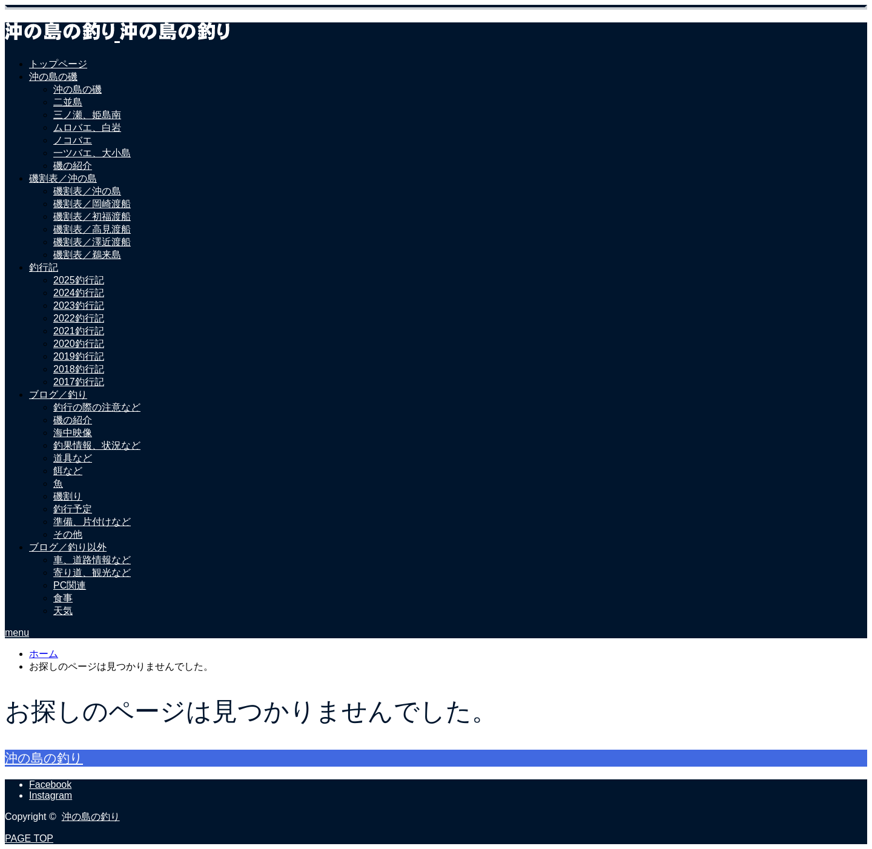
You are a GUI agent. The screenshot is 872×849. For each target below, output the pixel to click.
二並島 (67, 102)
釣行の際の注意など (96, 407)
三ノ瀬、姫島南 (87, 115)
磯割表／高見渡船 (92, 229)
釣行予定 (72, 509)
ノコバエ (72, 140)
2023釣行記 (78, 305)
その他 (67, 534)
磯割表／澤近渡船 (92, 242)
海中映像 (72, 433)
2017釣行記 (78, 382)
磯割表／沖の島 (63, 178)
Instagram (50, 795)
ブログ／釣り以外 (68, 547)
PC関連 (69, 585)
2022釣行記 (78, 318)
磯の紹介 (72, 165)
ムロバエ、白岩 (87, 127)
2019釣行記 (78, 356)
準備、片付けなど (92, 522)
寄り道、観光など (92, 572)
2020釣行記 (78, 344)
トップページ (58, 64)
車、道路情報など (92, 560)
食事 (63, 598)
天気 (63, 611)
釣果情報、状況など (96, 445)
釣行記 (43, 267)
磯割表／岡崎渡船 (92, 204)
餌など (67, 471)
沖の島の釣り (44, 758)
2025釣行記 (78, 280)
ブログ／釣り (58, 394)
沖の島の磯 (53, 76)
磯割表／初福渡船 (92, 216)
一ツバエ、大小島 (92, 153)
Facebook (50, 784)
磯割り (67, 496)
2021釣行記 (78, 331)
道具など (72, 458)
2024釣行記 (78, 293)
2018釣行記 (78, 369)
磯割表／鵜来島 (87, 254)
